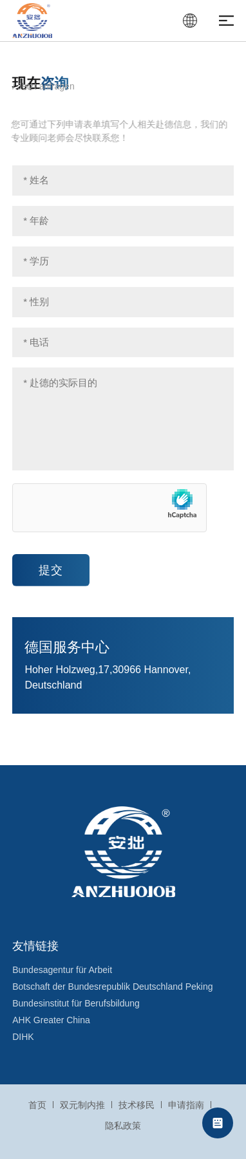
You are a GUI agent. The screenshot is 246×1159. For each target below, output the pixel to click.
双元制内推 (82, 1105)
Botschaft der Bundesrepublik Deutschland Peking (112, 986)
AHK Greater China (51, 1020)
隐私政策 (123, 1125)
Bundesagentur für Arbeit (62, 970)
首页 (37, 1105)
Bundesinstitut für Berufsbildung (76, 1003)
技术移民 (136, 1105)
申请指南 (186, 1105)
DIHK (22, 1037)
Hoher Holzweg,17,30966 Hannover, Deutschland (107, 677)
